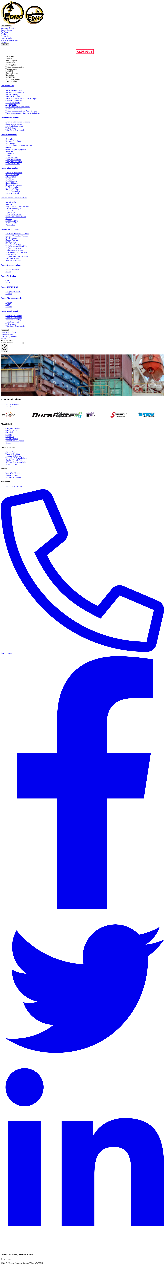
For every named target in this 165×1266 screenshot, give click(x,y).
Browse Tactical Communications (14, 198)
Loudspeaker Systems (14, 215)
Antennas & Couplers (13, 96)
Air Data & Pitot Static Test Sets (17, 234)
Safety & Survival (12, 193)
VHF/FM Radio (11, 223)
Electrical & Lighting (13, 141)
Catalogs (4, 34)
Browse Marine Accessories (11, 298)
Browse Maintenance (9, 135)
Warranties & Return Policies (16, 458)
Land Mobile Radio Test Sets (16, 252)
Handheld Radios (12, 183)
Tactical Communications (15, 67)
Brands (3, 338)
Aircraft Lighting (12, 94)
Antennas (9, 204)
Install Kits (10, 210)
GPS (7, 280)
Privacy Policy (11, 452)
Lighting (9, 303)
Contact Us (5, 36)
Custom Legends (7, 334)
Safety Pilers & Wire (13, 160)
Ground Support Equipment (16, 149)
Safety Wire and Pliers (14, 162)
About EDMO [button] (6, 26)
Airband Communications (15, 92)
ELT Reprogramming (8, 336)
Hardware (9, 151)
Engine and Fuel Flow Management (19, 145)
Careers (4, 42)
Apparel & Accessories (14, 173)
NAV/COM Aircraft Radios (16, 217)
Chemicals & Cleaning (14, 316)
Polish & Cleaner (12, 158)
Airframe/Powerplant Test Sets (17, 236)
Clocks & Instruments (14, 101)
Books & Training (12, 175)
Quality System (6, 30)
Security (9, 307)
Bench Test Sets (11, 238)
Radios (8, 272)
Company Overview (8, 28)
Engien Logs (10, 143)
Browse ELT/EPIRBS (9, 287)
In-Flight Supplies (12, 187)
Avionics (9, 59)
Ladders (8, 156)
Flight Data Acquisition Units (16, 246)
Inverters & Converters (14, 109)
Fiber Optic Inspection (14, 244)
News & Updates (7, 38)
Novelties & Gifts (12, 189)
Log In (4, 350)
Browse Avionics (7, 86)
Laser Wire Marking (8, 332)
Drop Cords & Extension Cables (17, 206)
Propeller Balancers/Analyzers (17, 256)
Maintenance (10, 63)
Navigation (10, 75)
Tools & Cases (11, 128)
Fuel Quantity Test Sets (14, 250)
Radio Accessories (12, 270)
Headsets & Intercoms (14, 185)
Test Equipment (11, 69)
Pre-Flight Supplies (13, 191)
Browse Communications (11, 265)
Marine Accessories (13, 79)
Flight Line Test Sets (13, 248)
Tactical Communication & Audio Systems (21, 111)
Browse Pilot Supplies (9, 168)
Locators (9, 294)
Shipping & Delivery (13, 456)
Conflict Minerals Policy (15, 460)
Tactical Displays (12, 221)
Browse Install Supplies (10, 117)
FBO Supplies (11, 177)
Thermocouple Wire (13, 164)
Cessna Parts (10, 139)
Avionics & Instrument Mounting (18, 122)
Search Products (7, 340)
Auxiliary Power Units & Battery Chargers (21, 99)
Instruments (10, 153)
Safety (8, 305)
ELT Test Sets (11, 242)
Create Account (16, 486)
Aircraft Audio (11, 202)
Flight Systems (11, 105)
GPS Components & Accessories (18, 107)
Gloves (8, 147)
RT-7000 (9, 219)
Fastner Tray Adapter (13, 208)
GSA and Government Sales (16, 462)
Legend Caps (10, 213)
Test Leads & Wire (12, 258)
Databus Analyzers (12, 240)
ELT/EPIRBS (10, 77)
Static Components (12, 322)
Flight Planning (11, 181)
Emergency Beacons (13, 292)
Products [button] (5, 44)
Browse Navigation (8, 276)
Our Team (4, 32)
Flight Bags (10, 179)
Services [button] (5, 330)
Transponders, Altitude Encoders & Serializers (23, 113)
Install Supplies (11, 61)
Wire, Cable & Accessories (15, 130)
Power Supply (11, 254)
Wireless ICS (10, 225)
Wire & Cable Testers (13, 260)
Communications (12, 73)
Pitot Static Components (14, 126)
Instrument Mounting (13, 320)
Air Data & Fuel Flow (14, 90)
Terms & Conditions (13, 454)
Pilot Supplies (11, 65)
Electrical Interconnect (14, 124)
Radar (8, 283)
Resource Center (12, 464)
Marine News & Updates (10, 40)
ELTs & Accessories (13, 103)
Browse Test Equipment (10, 229)
